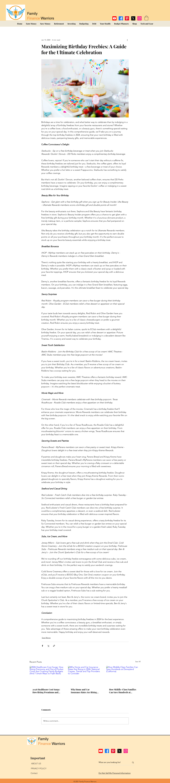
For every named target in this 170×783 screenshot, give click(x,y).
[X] (133, 18)
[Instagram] (139, 18)
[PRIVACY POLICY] (38, 768)
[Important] (38, 758)
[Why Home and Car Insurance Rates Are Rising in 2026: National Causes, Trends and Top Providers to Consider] (85, 675)
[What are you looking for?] (113, 762)
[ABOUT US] (36, 763)
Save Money (46, 638)
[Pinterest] (127, 18)
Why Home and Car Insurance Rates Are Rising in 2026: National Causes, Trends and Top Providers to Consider (85, 691)
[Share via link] (54, 646)
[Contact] (34, 773)
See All (137, 661)
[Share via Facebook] (42, 646)
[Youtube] (114, 18)
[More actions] (127, 39)
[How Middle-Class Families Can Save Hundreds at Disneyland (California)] (123, 675)
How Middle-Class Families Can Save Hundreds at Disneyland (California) (122, 691)
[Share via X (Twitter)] (48, 646)
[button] (146, 18)
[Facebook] (121, 18)
